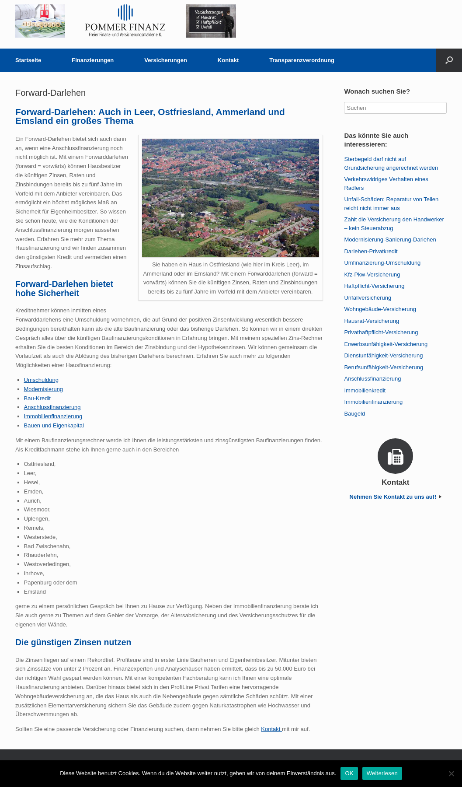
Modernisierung (43, 389)
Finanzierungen (93, 60)
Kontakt (228, 60)
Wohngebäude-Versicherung (380, 309)
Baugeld (354, 413)
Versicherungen (165, 60)
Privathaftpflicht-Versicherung (381, 332)
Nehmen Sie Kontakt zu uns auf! (395, 496)
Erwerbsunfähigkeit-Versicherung (385, 344)
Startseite (28, 60)
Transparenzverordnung (301, 60)
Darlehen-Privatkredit (370, 251)
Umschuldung (41, 380)
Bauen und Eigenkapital (55, 425)
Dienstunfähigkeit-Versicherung (383, 355)
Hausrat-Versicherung (371, 321)
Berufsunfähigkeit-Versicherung (383, 367)
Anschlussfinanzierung (52, 407)
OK (349, 773)
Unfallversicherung (367, 297)
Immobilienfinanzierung (53, 416)
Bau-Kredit (38, 398)
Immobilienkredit (365, 390)
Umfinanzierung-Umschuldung (382, 262)
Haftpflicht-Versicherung (374, 286)
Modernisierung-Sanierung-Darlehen (390, 239)
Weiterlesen (382, 773)
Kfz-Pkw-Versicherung (372, 274)
